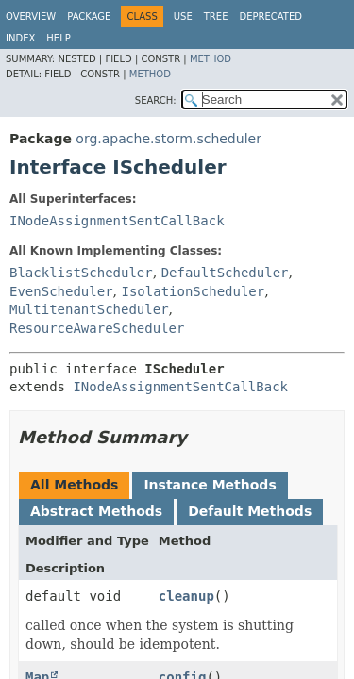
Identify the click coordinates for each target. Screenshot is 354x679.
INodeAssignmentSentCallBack (117, 220)
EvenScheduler (61, 291)
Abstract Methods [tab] (96, 511)
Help (58, 38)
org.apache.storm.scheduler (168, 138)
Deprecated (270, 16)
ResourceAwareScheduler (96, 328)
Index (20, 38)
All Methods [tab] (74, 484)
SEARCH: (156, 100)
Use (183, 16)
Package (88, 16)
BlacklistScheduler (81, 272)
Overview (31, 16)
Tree (216, 16)
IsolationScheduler (192, 291)
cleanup (186, 596)
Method (210, 59)
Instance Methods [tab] (209, 484)
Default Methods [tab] (250, 511)
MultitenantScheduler (89, 309)
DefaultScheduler (225, 272)
